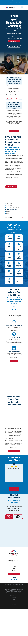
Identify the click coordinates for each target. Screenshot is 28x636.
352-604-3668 (9, 205)
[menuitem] (14, 524)
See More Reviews (14, 443)
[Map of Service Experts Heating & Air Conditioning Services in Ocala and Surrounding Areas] (14, 194)
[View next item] (16, 439)
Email (14, 98)
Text (9, 98)
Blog (14, 495)
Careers (14, 493)
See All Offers (14, 130)
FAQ (14, 491)
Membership (14, 497)
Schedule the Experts (14, 41)
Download (19, 98)
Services (14, 488)
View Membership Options (14, 46)
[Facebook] (11, 506)
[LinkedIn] (14, 506)
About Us (14, 361)
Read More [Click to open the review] (14, 427)
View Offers (15, 4)
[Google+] (16, 506)
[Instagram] (13, 506)
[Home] (10, 7)
